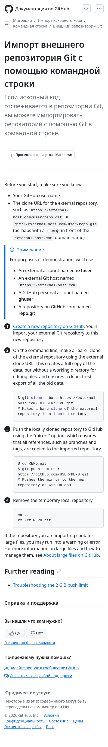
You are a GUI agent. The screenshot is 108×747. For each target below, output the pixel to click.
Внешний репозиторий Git (77, 26)
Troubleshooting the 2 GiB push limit (50, 585)
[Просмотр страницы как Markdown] (42, 154)
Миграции (22, 20)
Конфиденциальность (24, 721)
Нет (37, 632)
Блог (50, 726)
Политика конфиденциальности (29, 642)
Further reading (32, 571)
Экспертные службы (23, 726)
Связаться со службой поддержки (38, 675)
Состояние (59, 721)
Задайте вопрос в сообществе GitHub (41, 667)
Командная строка (30, 26)
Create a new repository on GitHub (48, 326)
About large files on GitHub (71, 555)
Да (15, 632)
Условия (51, 715)
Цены (78, 721)
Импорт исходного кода (60, 20)
